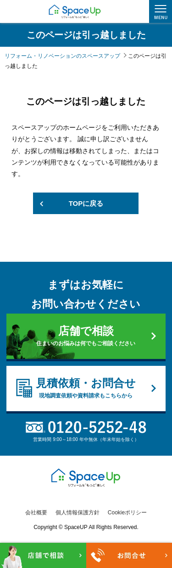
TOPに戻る (86, 203)
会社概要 (36, 512)
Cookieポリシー (127, 512)
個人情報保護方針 (77, 512)
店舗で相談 (86, 336)
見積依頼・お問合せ (86, 388)
